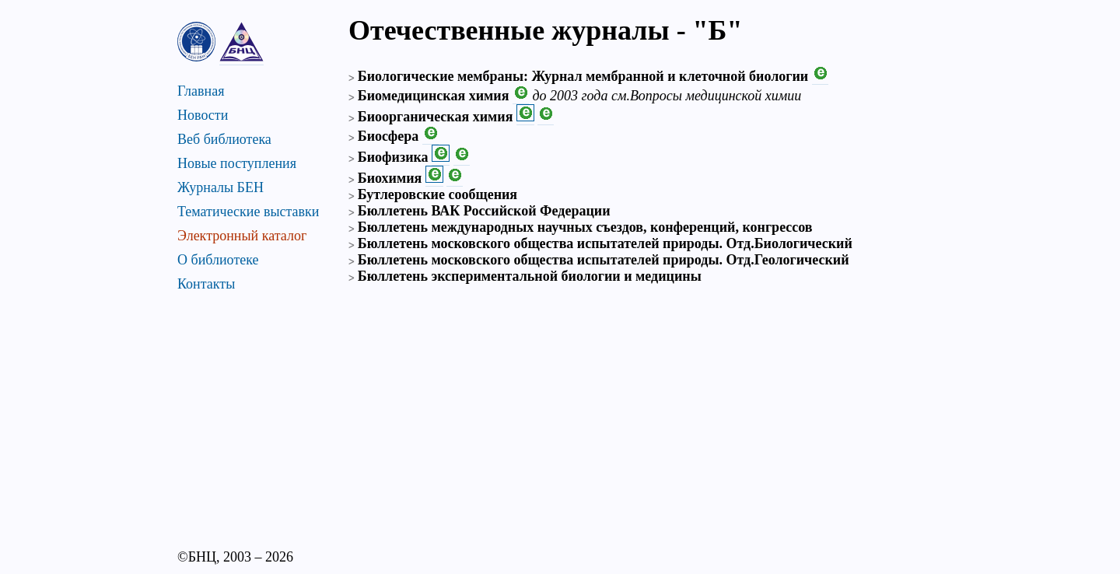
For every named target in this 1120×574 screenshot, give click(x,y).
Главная (200, 91)
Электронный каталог (241, 235)
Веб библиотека (224, 139)
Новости (202, 115)
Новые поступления (236, 163)
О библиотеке (218, 260)
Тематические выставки (248, 211)
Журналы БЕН (220, 187)
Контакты (206, 284)
